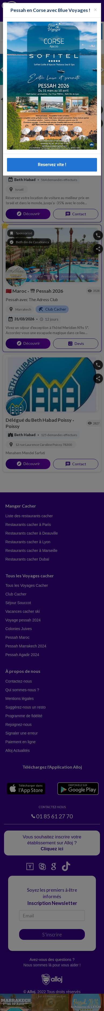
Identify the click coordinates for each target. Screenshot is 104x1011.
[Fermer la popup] (95, 9)
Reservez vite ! (52, 164)
